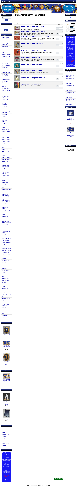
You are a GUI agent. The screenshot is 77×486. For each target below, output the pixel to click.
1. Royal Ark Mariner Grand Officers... (70, 72)
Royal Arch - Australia (6, 141)
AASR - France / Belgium (5, 121)
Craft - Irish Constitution (4, 104)
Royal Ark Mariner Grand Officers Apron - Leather (32, 26)
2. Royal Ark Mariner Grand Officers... (70, 76)
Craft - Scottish (5, 108)
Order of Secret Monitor (6, 242)
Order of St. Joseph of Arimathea (6, 235)
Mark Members (5, 149)
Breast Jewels (4, 229)
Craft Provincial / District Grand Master (6, 79)
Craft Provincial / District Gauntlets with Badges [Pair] (6, 344)
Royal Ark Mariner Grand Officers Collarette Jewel (33, 77)
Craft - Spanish (4, 114)
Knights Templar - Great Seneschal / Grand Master (6, 191)
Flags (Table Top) (5, 291)
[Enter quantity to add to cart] (61, 28)
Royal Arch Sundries (6, 135)
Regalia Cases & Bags (6, 56)
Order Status (4, 438)
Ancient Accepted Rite (6, 254)
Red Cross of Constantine (4, 258)
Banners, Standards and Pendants (5, 38)
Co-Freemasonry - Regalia (5, 301)
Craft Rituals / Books (6, 65)
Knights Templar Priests (5, 217)
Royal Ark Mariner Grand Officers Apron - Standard (33, 31)
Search (6, 30)
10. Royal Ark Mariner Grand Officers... (70, 104)
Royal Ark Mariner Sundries (5, 180)
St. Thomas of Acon (5, 260)
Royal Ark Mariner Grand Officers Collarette (31, 70)
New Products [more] (6, 322)
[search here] (6, 27)
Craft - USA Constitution (4, 117)
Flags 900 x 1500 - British (5, 289)
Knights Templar (5, 182)
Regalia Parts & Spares (6, 54)
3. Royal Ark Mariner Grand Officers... (70, 79)
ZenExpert (48, 485)
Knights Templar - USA (6, 210)
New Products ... (5, 315)
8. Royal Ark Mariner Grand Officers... (70, 97)
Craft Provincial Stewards (5, 82)
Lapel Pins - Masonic (6, 278)
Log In (8, 1)
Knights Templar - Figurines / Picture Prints (5, 186)
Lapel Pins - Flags (5, 280)
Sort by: (14, 17)
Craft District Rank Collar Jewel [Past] (6, 331)
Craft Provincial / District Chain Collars (6, 75)
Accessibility (4, 436)
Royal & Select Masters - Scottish (6, 245)
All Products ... (4, 319)
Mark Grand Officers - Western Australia (6, 166)
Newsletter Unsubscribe (4, 446)
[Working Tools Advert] (70, 27)
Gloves (3, 58)
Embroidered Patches (6, 298)
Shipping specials (5, 311)
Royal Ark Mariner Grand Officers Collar (30, 57)
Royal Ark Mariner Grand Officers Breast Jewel (32, 43)
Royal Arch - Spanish (6, 139)
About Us (3, 427)
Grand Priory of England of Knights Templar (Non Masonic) (6, 221)
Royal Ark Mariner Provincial (5, 173)
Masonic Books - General (5, 47)
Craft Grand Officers (5, 94)
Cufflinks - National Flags (5, 275)
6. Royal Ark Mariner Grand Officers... (70, 90)
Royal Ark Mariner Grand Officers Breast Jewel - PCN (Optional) (36, 50)
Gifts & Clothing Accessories (5, 44)
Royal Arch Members (6, 123)
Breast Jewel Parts (5, 40)
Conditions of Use (5, 434)
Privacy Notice (4, 432)
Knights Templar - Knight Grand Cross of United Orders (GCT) (6, 200)
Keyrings (3, 296)
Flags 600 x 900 (5, 282)
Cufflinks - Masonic (5, 270)
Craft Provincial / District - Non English (6, 72)
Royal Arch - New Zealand (5, 147)
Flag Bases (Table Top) (6, 294)
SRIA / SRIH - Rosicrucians (4, 268)
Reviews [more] (5, 370)
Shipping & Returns (5, 430)
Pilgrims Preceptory (5, 262)
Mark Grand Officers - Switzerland (6, 162)
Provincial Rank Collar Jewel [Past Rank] (6, 359)
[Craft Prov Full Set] (6, 466)
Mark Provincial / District (5, 154)
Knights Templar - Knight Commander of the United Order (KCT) (6, 195)
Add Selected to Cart (59, 478)
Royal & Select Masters (6, 248)
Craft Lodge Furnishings (4, 85)
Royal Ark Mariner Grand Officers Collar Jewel (32, 64)
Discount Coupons (5, 443)
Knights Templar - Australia (5, 213)
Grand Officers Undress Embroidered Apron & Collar (70, 132)
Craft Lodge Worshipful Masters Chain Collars (6, 91)
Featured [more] (5, 390)
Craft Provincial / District (5, 68)
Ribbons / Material (5, 61)
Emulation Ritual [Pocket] (6, 414)
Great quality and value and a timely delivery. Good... (6, 377)
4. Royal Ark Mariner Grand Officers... (70, 83)
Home (4, 1)
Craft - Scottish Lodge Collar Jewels (6, 112)
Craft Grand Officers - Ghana (6, 97)
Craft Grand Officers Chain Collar (5, 100)
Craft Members (5, 63)
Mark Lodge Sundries (6, 157)
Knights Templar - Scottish (5, 208)
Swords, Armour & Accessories (5, 305)
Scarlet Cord (4, 264)
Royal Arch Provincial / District (6, 126)
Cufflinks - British (5, 272)
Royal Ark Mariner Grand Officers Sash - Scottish (32, 84)
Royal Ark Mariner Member (5, 169)
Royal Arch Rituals (5, 129)
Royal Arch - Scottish (6, 137)
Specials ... (4, 313)
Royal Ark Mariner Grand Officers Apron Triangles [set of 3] (35, 36)
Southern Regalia (37, 485)
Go (6, 20)
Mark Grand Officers (6, 159)
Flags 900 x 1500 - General (5, 286)
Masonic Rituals (5, 50)
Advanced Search (6, 31)
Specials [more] (69, 107)
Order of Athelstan (5, 240)
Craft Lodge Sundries (6, 88)
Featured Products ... (6, 317)
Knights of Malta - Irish (6, 226)
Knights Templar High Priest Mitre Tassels (6, 399)
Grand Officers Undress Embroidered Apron (70, 115)
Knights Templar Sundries (5, 204)
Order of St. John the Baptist (6, 232)
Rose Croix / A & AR (5, 252)
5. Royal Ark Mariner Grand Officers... (70, 86)
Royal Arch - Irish (5, 143)
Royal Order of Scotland (6, 250)
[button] (74, 1)
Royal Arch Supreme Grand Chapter (6, 132)
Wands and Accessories (4, 308)
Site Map (3, 441)
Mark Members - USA (6, 151)
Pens (3, 52)
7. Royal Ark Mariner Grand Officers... (70, 93)
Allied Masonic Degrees (6, 238)
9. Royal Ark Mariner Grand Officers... (70, 100)
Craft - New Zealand (5, 106)
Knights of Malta (5, 224)
